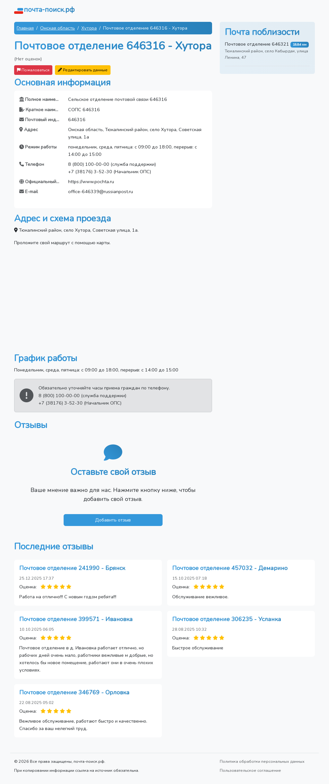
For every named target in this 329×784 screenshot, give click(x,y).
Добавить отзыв (113, 520)
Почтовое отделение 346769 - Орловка (74, 692)
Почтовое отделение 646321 (257, 44)
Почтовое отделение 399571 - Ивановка (76, 619)
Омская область (57, 28)
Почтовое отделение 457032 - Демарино (230, 568)
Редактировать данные (83, 70)
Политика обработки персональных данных (262, 761)
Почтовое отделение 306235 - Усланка (226, 619)
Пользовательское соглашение (250, 770)
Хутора (89, 28)
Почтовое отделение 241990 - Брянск (72, 568)
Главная (25, 28)
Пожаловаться (33, 70)
